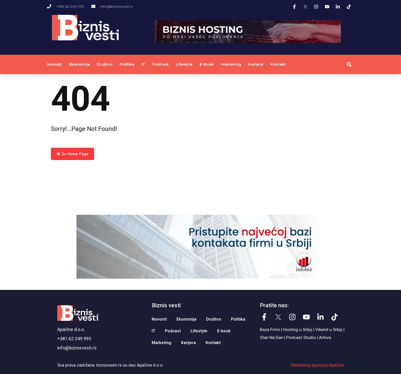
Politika (127, 64)
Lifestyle (184, 64)
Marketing (231, 64)
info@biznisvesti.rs (77, 347)
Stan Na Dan (271, 337)
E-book (207, 64)
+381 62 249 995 (74, 338)
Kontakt (278, 64)
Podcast (160, 64)
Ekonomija (79, 64)
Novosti (54, 64)
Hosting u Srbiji (297, 329)
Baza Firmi (270, 329)
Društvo (105, 64)
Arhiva (325, 337)
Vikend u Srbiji (328, 329)
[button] (349, 65)
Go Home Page (72, 154)
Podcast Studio (301, 337)
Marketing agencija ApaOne (317, 365)
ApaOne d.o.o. (71, 329)
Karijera (255, 64)
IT (143, 64)
